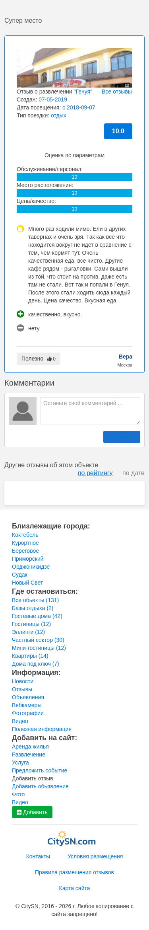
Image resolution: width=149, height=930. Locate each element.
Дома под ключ (35, 664)
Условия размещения (95, 856)
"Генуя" (84, 91)
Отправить (121, 437)
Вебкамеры (26, 705)
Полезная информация (42, 729)
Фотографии (28, 713)
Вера (125, 356)
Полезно (38, 358)
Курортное (25, 543)
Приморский (28, 559)
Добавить (32, 812)
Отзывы (22, 689)
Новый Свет (27, 582)
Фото (18, 794)
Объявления (28, 697)
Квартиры (30, 656)
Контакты (38, 856)
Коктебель (25, 535)
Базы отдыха (33, 608)
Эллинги (28, 632)
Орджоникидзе (31, 566)
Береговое (25, 551)
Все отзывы (117, 91)
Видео (20, 721)
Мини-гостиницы (39, 648)
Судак (19, 574)
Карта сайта (74, 888)
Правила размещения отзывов (74, 872)
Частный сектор (38, 640)
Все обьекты (35, 600)
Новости (22, 681)
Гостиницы (31, 624)
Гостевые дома (37, 616)
